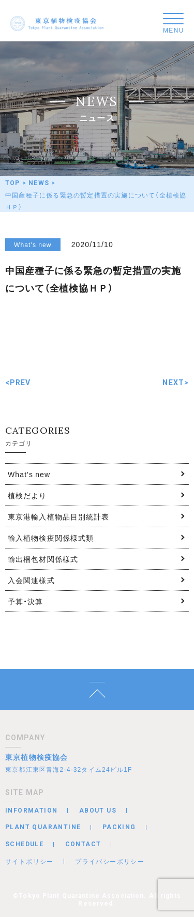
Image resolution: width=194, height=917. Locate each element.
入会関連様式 (31, 580)
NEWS (38, 183)
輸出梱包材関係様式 (43, 559)
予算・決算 (25, 601)
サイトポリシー (29, 861)
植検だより (27, 495)
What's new (29, 474)
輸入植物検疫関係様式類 (51, 537)
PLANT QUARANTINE (43, 827)
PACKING (119, 827)
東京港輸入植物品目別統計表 (59, 516)
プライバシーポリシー (109, 861)
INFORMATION (31, 810)
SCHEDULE (24, 844)
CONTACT (83, 844)
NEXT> (175, 382)
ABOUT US (97, 810)
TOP (12, 183)
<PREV (18, 382)
